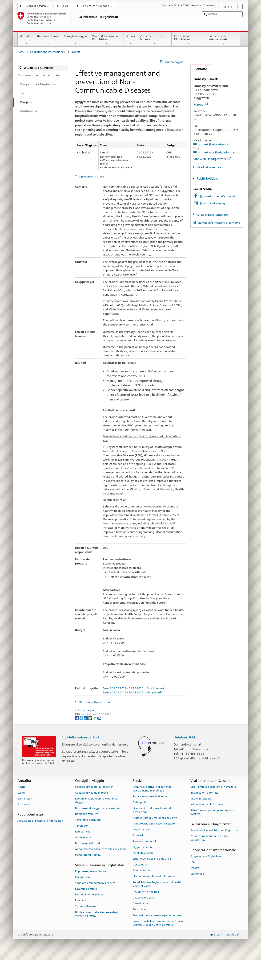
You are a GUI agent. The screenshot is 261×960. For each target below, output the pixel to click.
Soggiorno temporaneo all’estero (95, 883)
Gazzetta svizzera (143, 897)
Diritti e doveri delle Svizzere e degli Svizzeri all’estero (96, 914)
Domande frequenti (87, 814)
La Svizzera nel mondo (95, 6)
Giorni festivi (24, 798)
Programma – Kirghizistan (206, 856)
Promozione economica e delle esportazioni (209, 838)
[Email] (99, 718)
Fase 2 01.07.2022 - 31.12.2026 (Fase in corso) (133, 688)
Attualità (26, 39)
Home (21, 52)
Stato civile (139, 909)
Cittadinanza (140, 903)
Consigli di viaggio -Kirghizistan (94, 786)
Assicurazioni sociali (145, 841)
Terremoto (81, 826)
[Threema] (90, 718)
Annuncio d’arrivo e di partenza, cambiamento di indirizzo (152, 788)
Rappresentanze (48, 39)
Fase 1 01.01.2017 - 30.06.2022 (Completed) (132, 692)
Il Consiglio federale (37, 6)
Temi (193, 862)
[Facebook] (77, 718)
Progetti (195, 868)
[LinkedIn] (86, 718)
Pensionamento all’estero (90, 894)
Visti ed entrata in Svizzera (154, 39)
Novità (21, 786)
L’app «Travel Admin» (88, 855)
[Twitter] (82, 718)
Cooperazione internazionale (223, 39)
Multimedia (197, 873)
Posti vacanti (24, 804)
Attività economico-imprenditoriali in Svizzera (212, 812)
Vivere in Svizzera (200, 798)
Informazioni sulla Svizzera (206, 804)
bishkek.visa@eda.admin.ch (217, 152)
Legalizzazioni (141, 829)
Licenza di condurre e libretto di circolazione (152, 810)
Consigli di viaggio (75, 39)
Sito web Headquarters (212, 159)
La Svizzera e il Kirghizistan (189, 39)
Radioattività (82, 831)
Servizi (130, 39)
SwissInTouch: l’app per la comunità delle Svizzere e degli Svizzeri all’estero (158, 923)
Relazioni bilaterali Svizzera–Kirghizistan (214, 830)
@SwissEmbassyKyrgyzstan (218, 196)
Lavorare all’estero (86, 888)
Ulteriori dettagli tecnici (94, 702)
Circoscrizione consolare (212, 214)
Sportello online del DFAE (81, 737)
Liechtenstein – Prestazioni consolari (154, 876)
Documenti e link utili (88, 843)
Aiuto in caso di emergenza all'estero (155, 818)
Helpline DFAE (185, 737)
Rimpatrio (81, 900)
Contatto (199, 69)
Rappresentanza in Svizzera (91, 871)
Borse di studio (142, 870)
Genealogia (140, 864)
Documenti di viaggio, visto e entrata (97, 808)
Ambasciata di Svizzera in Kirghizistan (40, 820)
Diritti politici (141, 802)
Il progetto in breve (91, 176)
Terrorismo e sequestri (88, 820)
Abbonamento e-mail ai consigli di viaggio (101, 849)
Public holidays (207, 178)
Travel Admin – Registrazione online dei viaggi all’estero (157, 884)
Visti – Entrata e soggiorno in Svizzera (213, 786)
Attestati (138, 835)
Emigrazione (82, 877)
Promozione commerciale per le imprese (157, 915)
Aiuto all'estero (84, 837)
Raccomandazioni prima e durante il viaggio (97, 800)
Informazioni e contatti (204, 792)
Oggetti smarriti (142, 847)
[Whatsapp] (95, 718)
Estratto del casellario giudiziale (152, 859)
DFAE (65, 6)
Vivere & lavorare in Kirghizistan (107, 39)
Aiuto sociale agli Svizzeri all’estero (154, 823)
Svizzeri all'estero (85, 906)
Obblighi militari (143, 853)
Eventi (21, 792)
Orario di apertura (208, 167)
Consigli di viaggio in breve (91, 792)
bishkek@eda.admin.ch (214, 144)
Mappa (200, 104)
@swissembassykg (212, 203)
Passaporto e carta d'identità (150, 796)
